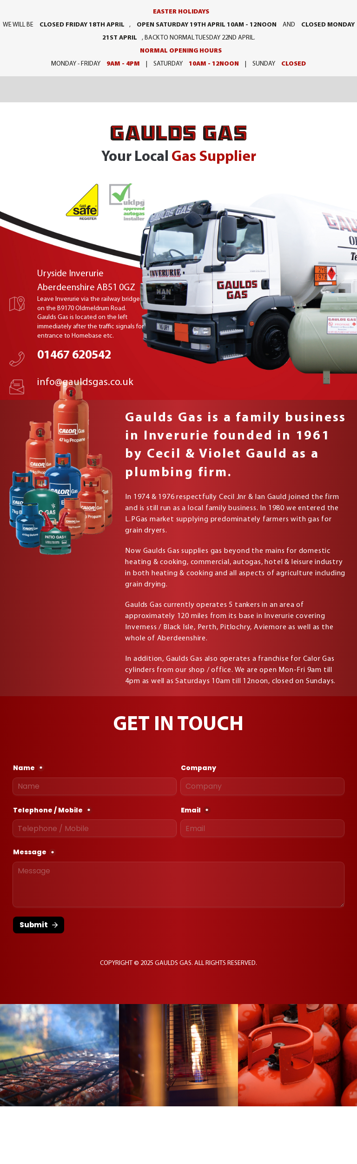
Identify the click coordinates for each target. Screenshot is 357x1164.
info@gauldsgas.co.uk (85, 382)
